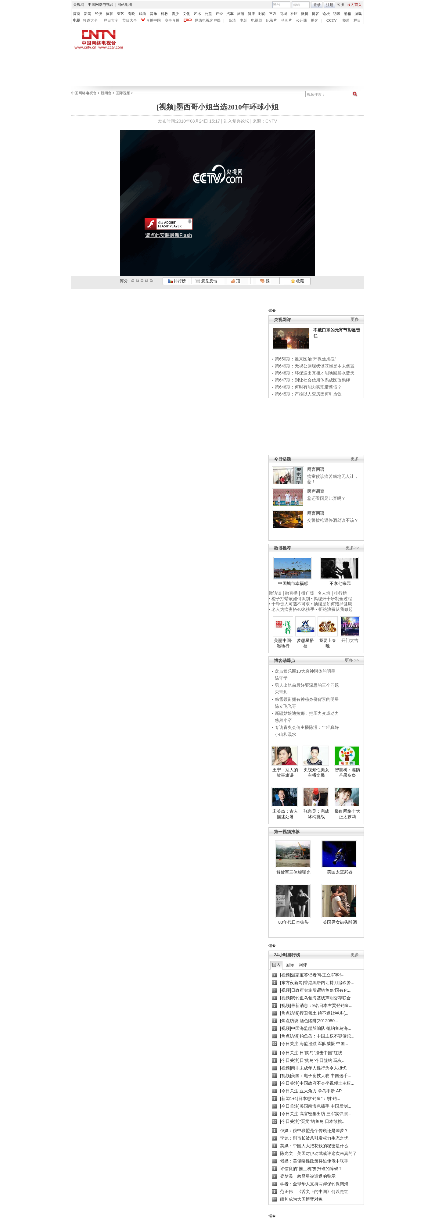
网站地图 (124, 4)
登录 (317, 5)
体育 (109, 14)
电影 (243, 20)
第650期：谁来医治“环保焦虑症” (305, 358)
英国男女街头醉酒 (340, 922)
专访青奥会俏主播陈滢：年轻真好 (307, 727)
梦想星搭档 (305, 643)
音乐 (153, 14)
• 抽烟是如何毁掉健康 (331, 603)
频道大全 (90, 20)
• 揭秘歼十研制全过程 (331, 598)
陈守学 (281, 678)
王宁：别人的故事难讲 (285, 772)
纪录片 (271, 20)
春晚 (131, 14)
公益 (208, 14)
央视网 (78, 4)
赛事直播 (172, 20)
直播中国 (153, 20)
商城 (283, 14)
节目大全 (129, 20)
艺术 (197, 14)
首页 (76, 14)
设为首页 (354, 4)
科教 (164, 14)
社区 (294, 14)
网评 (303, 964)
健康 (251, 14)
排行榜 (176, 281)
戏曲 (142, 14)
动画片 (286, 20)
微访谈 (275, 593)
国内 (276, 964)
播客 (314, 20)
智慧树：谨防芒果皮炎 (347, 772)
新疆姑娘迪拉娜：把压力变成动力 (307, 713)
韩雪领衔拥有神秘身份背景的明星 (307, 699)
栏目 (357, 20)
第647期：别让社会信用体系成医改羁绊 (312, 380)
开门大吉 (349, 640)
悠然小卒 (283, 720)
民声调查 (315, 491)
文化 (186, 14)
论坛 (326, 14)
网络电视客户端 (208, 20)
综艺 (120, 14)
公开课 (301, 20)
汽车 (230, 14)
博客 (315, 14)
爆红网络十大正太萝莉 (347, 814)
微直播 (291, 593)
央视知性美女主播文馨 (316, 772)
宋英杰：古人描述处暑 (285, 814)
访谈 (336, 14)
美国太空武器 (340, 871)
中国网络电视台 (100, 4)
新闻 (87, 14)
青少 (175, 14)
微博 (304, 14)
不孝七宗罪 (340, 583)
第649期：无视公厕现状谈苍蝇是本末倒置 (314, 366)
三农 (272, 14)
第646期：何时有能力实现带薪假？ (308, 387)
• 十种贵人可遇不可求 (290, 603)
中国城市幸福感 (293, 583)
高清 (232, 20)
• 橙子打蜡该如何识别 (289, 598)
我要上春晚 (327, 643)
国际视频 (123, 93)
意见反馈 (206, 281)
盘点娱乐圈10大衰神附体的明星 (305, 671)
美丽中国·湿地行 (283, 643)
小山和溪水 (285, 734)
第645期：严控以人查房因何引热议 (308, 394)
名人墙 (324, 593)
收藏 (297, 281)
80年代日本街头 (293, 922)
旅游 (240, 14)
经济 (98, 14)
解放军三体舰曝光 (293, 872)
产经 (219, 14)
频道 (346, 20)
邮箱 (347, 14)
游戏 (358, 14)
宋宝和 (281, 692)
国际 (290, 964)
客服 (340, 4)
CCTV (331, 20)
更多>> (352, 548)
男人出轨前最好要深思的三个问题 (307, 685)
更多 (355, 319)
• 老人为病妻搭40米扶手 (292, 609)
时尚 (262, 14)
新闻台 (106, 93)
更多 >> (352, 660)
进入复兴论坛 (236, 121)
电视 (76, 20)
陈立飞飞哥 (285, 706)
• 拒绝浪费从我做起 (334, 609)
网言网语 (315, 469)
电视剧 (256, 20)
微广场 (307, 593)
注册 (329, 5)
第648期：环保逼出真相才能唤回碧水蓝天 (314, 373)
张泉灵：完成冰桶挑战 (316, 814)
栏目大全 (111, 20)
